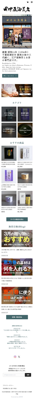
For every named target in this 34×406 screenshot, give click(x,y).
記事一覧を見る (17, 317)
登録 (28, 375)
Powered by (17, 397)
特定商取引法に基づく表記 (10, 388)
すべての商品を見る (17, 219)
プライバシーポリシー (8, 385)
